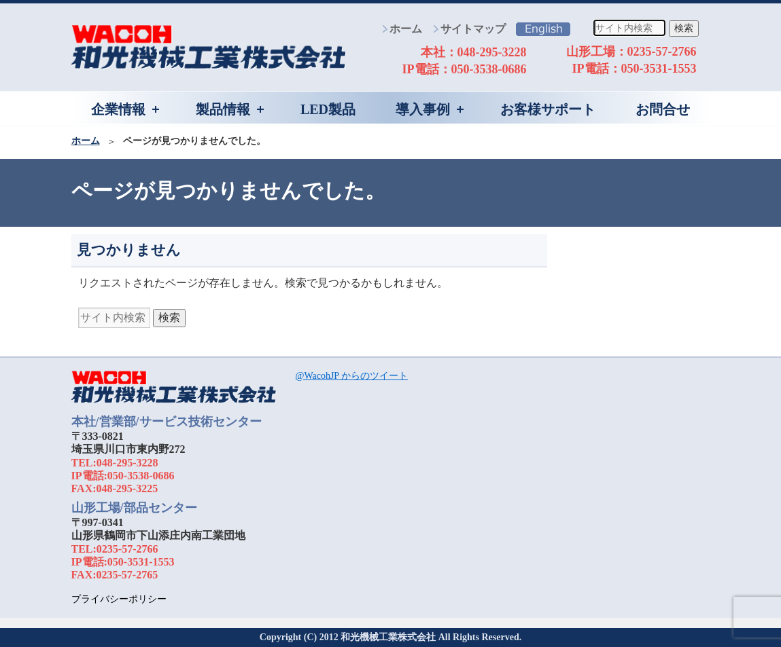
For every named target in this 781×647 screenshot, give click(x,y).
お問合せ (663, 109)
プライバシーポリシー (119, 599)
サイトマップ (473, 29)
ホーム (405, 29)
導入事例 (423, 109)
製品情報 (223, 109)
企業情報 (118, 109)
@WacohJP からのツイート (352, 376)
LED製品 (327, 109)
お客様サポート (547, 109)
